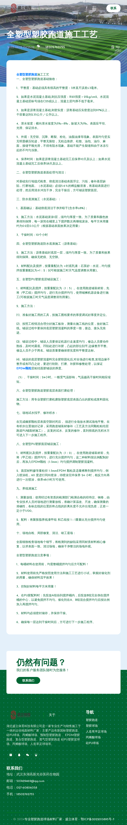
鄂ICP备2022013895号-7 (99, 819)
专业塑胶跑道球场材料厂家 (42, 819)
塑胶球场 (92, 726)
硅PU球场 (92, 743)
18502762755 (55, 47)
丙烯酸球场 (93, 737)
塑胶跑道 (92, 720)
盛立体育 (71, 819)
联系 (113, 8)
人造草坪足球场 (96, 731)
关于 (52, 715)
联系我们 (28, 680)
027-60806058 (27, 787)
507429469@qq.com (31, 781)
